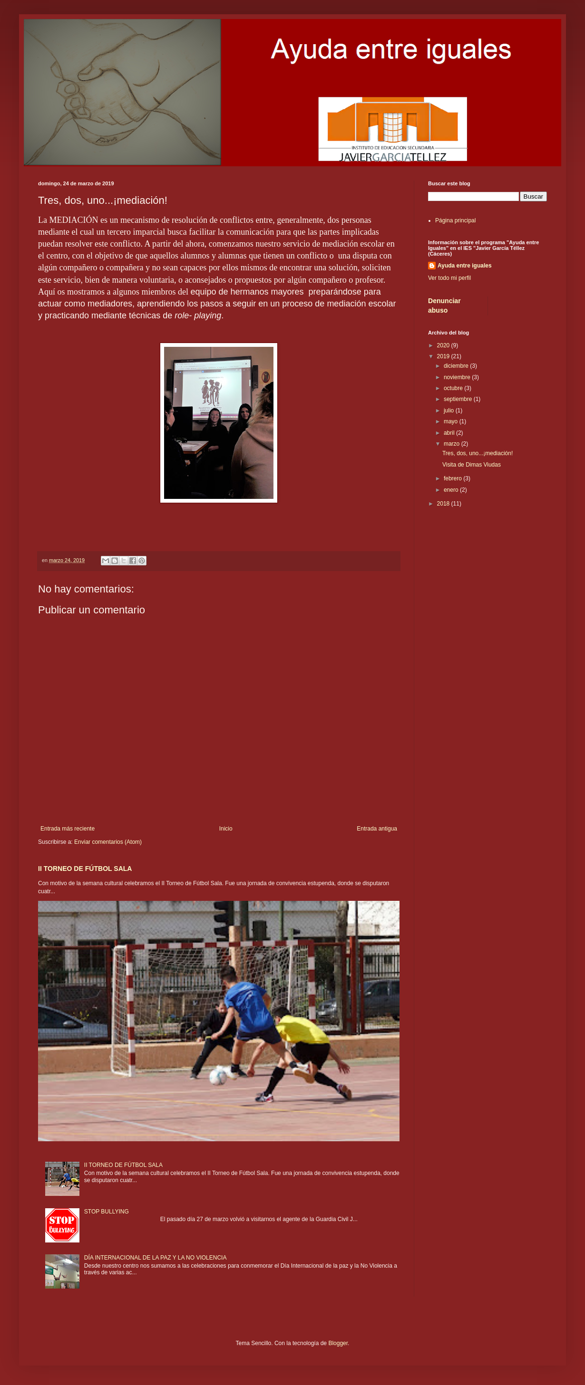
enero (452, 490)
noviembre (458, 377)
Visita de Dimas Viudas (471, 464)
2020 (444, 345)
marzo (452, 443)
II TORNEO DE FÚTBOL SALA (85, 868)
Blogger (338, 1343)
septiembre (459, 399)
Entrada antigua (377, 828)
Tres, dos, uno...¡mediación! (477, 453)
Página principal (455, 220)
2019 (444, 356)
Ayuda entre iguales (465, 265)
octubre (454, 388)
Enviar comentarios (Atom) (108, 842)
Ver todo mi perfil (449, 278)
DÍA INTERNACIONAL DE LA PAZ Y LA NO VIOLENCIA (155, 1257)
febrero (453, 478)
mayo (451, 421)
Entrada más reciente (67, 828)
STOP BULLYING (106, 1211)
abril (450, 433)
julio (450, 410)
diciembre (457, 366)
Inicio (226, 828)
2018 (444, 503)
